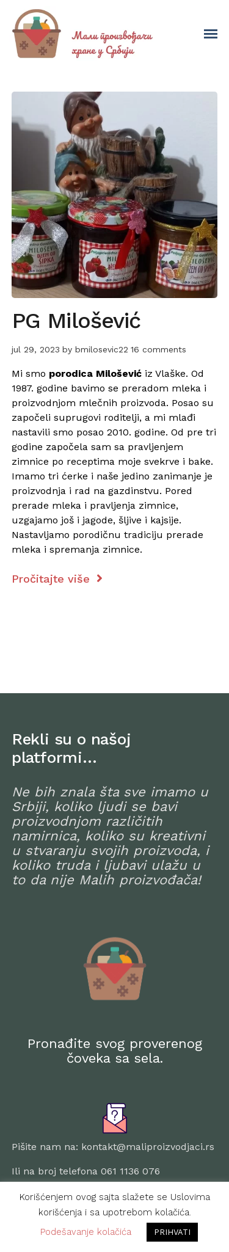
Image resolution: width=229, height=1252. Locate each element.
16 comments (158, 349)
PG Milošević (76, 320)
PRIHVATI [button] (172, 1232)
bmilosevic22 (101, 349)
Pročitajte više (57, 578)
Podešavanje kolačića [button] (85, 1231)
